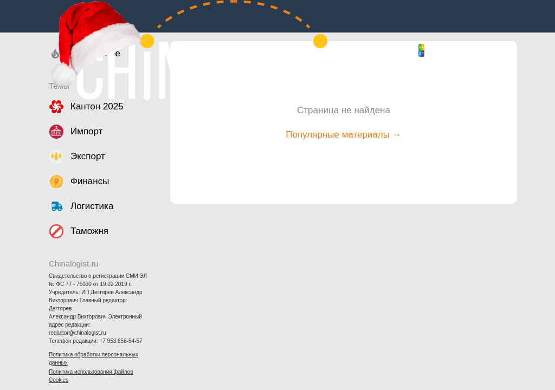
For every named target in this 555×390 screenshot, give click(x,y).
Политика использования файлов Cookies (91, 376)
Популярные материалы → (343, 134)
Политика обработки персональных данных (93, 359)
